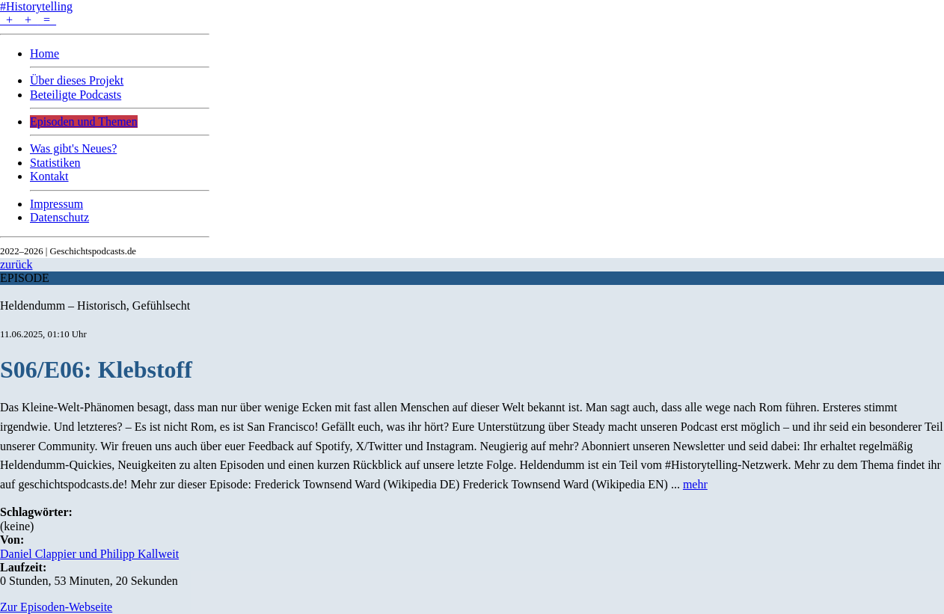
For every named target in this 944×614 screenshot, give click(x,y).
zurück (16, 264)
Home (44, 53)
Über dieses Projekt (76, 80)
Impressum (56, 203)
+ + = (28, 19)
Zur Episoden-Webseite (56, 607)
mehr (695, 484)
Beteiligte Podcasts (75, 94)
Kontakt (49, 176)
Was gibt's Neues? (73, 148)
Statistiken (55, 162)
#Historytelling (36, 6)
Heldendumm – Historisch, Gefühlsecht (95, 305)
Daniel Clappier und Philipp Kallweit (89, 553)
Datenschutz (59, 217)
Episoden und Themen (84, 121)
